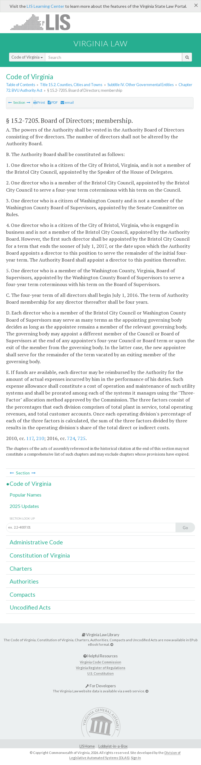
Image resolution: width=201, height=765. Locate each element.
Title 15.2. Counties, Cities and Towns (71, 84)
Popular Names (25, 494)
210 (40, 438)
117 (30, 438)
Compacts (22, 594)
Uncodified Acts (30, 607)
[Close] (196, 5)
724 (71, 438)
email (67, 102)
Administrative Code (36, 542)
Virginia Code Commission (100, 662)
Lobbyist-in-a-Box (113, 746)
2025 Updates (24, 506)
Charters (21, 568)
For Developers (101, 685)
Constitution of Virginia (40, 555)
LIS (43, 22)
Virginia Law (101, 43)
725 (81, 438)
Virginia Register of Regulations (100, 668)
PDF (53, 102)
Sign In (136, 758)
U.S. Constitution (100, 673)
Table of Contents (20, 84)
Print (39, 102)
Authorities (24, 581)
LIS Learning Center (45, 6)
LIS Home (87, 746)
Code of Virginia (27, 57)
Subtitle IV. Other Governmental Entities (140, 84)
